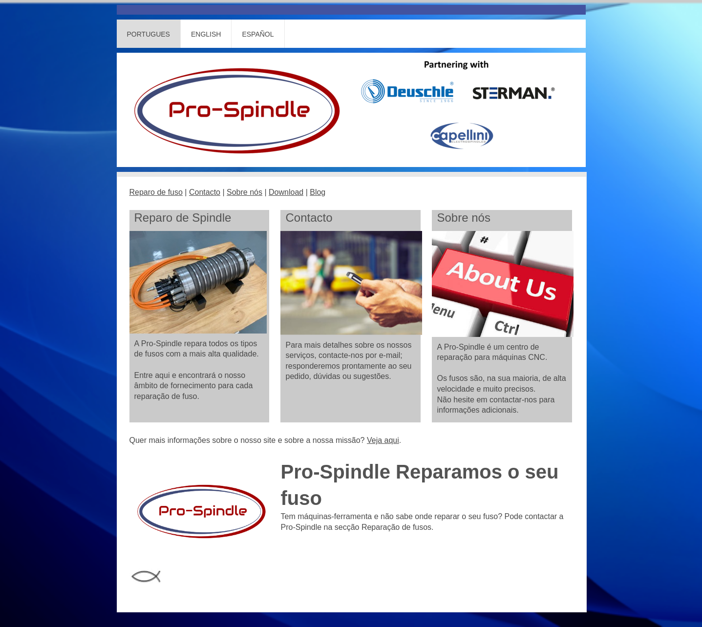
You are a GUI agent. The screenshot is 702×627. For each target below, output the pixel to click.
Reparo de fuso (156, 192)
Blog (317, 192)
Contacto (204, 192)
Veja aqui (383, 440)
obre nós (247, 192)
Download (286, 192)
